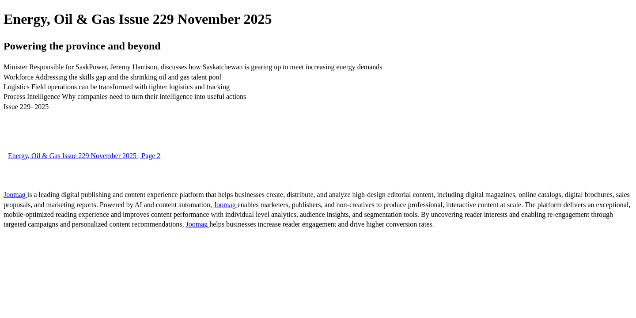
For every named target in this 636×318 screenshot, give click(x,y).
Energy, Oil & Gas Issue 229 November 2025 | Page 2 (84, 155)
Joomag (15, 194)
